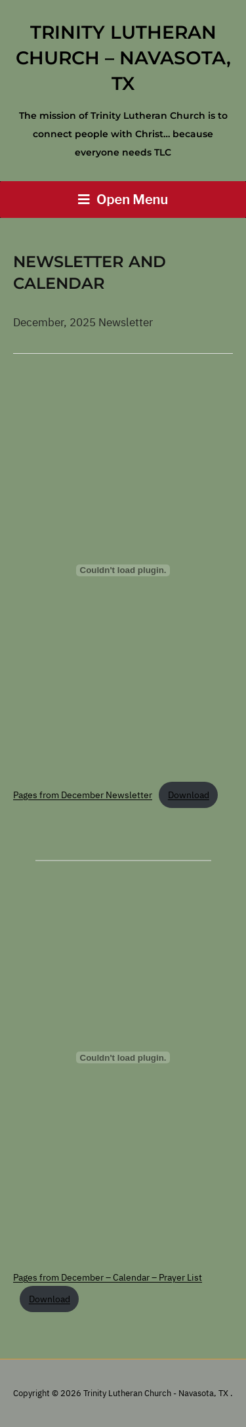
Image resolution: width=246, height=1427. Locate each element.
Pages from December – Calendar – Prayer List (107, 1277)
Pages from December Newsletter (82, 795)
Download (188, 795)
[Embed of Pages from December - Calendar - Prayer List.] (123, 1057)
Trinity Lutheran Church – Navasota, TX (123, 58)
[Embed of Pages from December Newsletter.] (123, 570)
